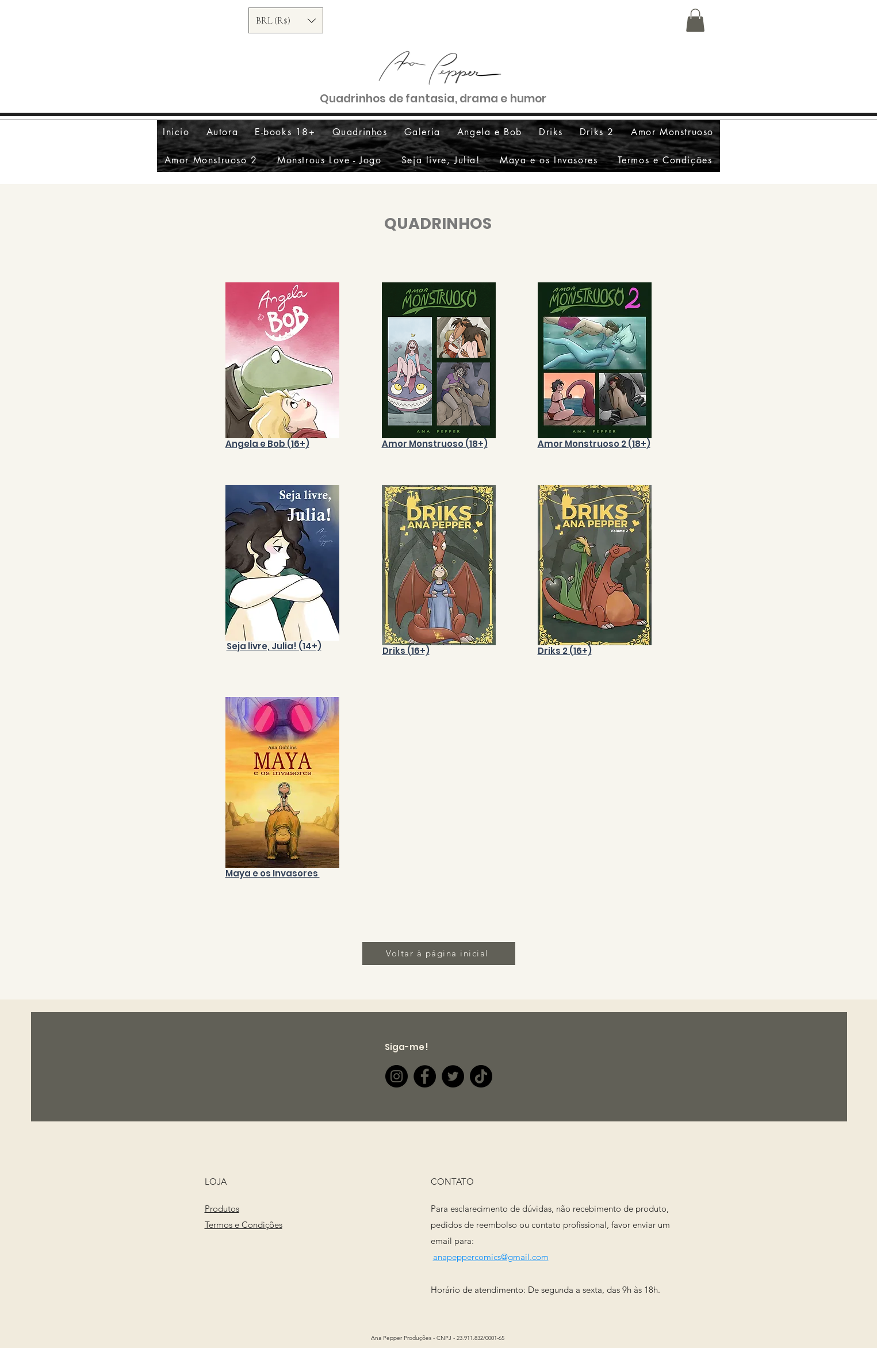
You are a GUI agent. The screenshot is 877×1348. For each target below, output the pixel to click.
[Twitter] (453, 1076)
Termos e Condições (243, 1224)
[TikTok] (481, 1076)
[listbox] (285, 20)
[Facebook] (424, 1076)
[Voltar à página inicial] (438, 953)
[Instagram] (396, 1076)
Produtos (222, 1208)
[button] (285, 20)
